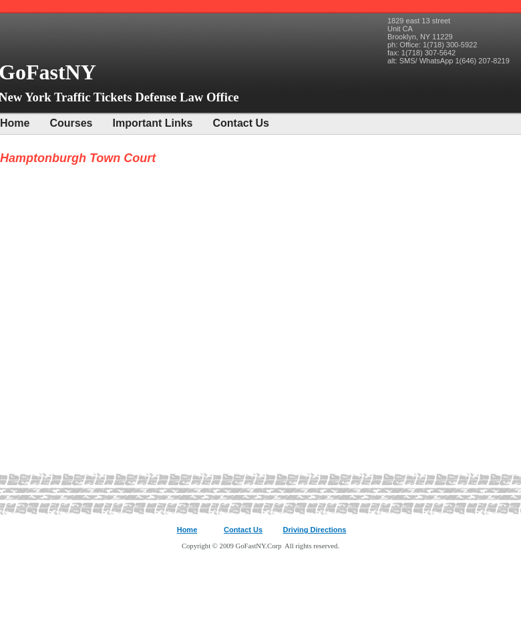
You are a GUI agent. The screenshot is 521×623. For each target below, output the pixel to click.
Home (14, 123)
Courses (70, 123)
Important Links (152, 123)
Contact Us (241, 123)
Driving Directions (315, 530)
